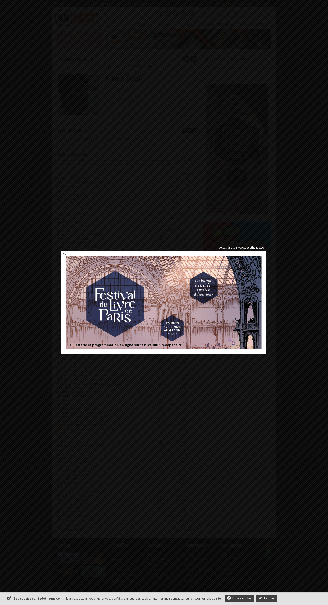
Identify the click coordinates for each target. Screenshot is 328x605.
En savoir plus (239, 598)
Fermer (266, 598)
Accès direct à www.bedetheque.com (242, 247)
